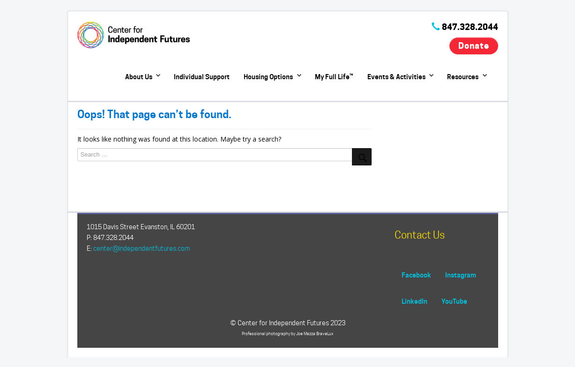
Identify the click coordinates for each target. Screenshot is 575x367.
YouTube (454, 301)
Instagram (460, 275)
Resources (462, 77)
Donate (473, 46)
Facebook (416, 275)
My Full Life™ (334, 77)
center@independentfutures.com (141, 248)
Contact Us (420, 235)
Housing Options (268, 77)
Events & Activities (396, 77)
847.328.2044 (470, 27)
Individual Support (202, 77)
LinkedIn (414, 301)
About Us (138, 77)
